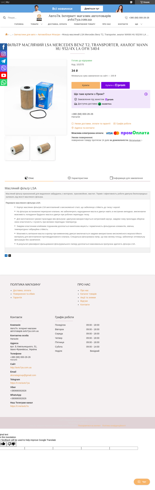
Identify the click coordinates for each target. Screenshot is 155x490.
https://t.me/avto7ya (20, 383)
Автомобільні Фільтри (49, 34)
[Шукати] (4, 17)
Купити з (115, 85)
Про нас (106, 24)
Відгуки (84, 301)
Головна (19, 24)
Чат (142, 481)
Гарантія (17, 297)
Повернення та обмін (24, 294)
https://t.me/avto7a (19, 406)
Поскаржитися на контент (89, 426)
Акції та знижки (88, 297)
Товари (34, 24)
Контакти (123, 24)
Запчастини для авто (24, 34)
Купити (85, 85)
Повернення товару (84, 24)
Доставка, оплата (57, 24)
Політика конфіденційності (114, 426)
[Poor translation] (11, 444)
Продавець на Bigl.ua (77, 423)
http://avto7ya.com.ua (20, 367)
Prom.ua (92, 420)
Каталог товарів (88, 294)
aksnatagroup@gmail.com (23, 375)
